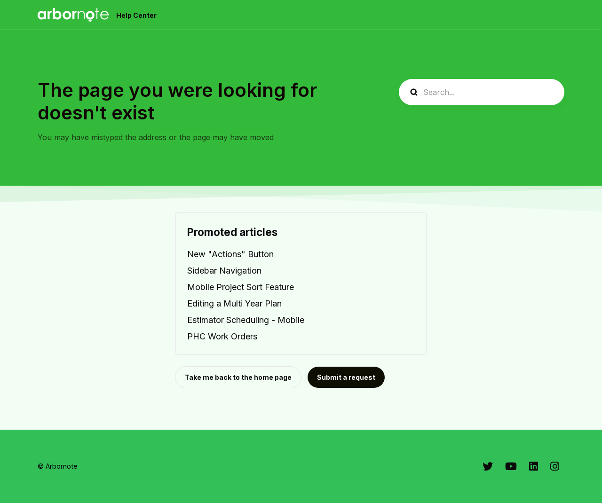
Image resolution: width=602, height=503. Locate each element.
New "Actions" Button (230, 254)
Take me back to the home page (238, 377)
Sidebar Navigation (224, 270)
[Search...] (481, 92)
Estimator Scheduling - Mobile (245, 320)
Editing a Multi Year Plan (234, 303)
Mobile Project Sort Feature (240, 287)
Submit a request (346, 377)
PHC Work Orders (222, 336)
